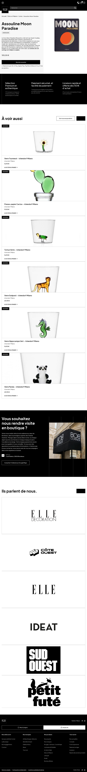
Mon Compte (23, 727)
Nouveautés (47, 739)
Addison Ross (27, 744)
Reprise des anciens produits (77, 753)
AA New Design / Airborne (30, 739)
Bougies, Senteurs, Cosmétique (53, 744)
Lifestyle (46, 755)
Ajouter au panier (21, 62)
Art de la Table (48, 750)
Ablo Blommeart (27, 742)
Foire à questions (74, 744)
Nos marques (27, 734)
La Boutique (5, 742)
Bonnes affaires (48, 761)
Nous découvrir (6, 734)
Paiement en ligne (74, 747)
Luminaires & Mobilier (50, 747)
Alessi (24, 747)
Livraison (71, 750)
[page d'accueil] (5, 9)
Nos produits (48, 734)
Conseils (71, 742)
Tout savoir (72, 734)
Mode (45, 758)
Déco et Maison (12, 16)
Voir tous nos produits (65, 118)
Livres (20, 16)
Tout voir (25, 750)
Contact (4, 747)
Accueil (4, 16)
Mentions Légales (6, 770)
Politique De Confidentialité (19, 770)
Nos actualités (73, 739)
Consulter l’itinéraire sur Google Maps (15, 463)
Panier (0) (64, 727)
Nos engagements (7, 744)
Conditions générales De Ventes (36, 770)
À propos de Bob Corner (8, 739)
